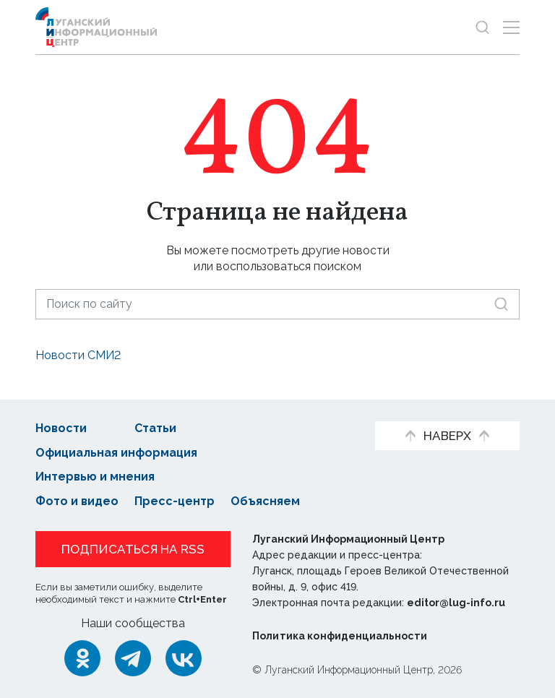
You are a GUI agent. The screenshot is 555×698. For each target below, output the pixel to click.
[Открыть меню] (511, 27)
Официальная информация (116, 453)
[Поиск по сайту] (277, 304)
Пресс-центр (174, 501)
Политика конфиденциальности (339, 636)
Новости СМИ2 (78, 355)
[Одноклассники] (82, 658)
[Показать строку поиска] (482, 27)
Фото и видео (77, 501)
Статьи (155, 428)
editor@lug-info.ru (456, 602)
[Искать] (501, 303)
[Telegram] (133, 658)
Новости (61, 428)
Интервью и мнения (95, 476)
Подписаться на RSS (133, 549)
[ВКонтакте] (183, 658)
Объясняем (265, 501)
